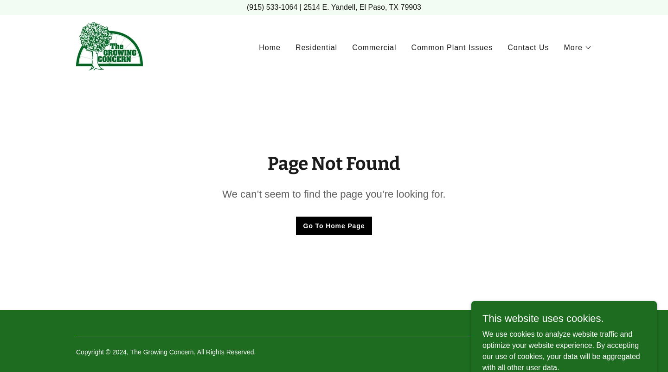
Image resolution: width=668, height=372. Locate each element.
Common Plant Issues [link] (452, 47)
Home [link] (270, 47)
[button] (578, 47)
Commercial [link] (374, 47)
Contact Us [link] (528, 47)
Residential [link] (316, 47)
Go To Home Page (334, 226)
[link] (109, 46)
